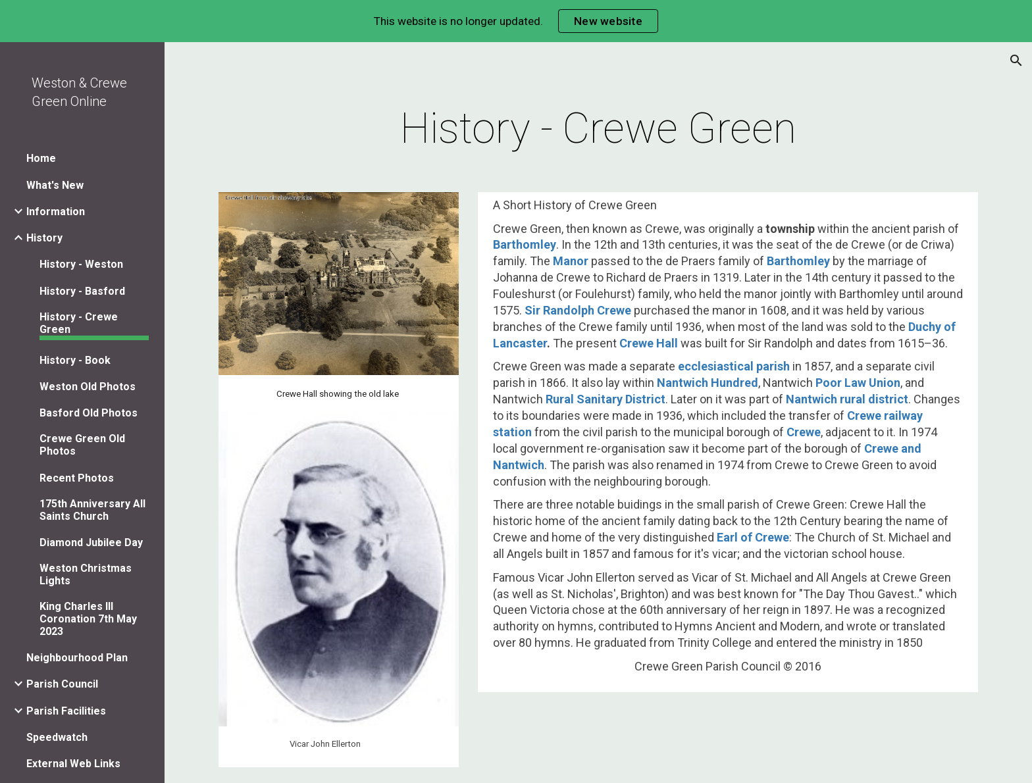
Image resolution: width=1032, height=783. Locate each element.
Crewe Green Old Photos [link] (82, 444)
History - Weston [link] (81, 264)
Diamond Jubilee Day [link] (91, 542)
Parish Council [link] (62, 684)
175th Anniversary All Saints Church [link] (92, 509)
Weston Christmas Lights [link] (85, 574)
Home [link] (41, 158)
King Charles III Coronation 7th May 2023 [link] (88, 619)
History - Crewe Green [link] (78, 323)
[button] (1016, 60)
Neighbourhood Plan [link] (77, 657)
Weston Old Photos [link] (87, 386)
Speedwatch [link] (57, 737)
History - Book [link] (75, 360)
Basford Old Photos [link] (88, 413)
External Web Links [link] (73, 763)
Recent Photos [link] (76, 478)
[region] (516, 21)
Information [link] (55, 211)
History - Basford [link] (82, 291)
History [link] (44, 238)
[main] (598, 129)
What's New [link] (55, 185)
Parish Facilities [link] (66, 711)
